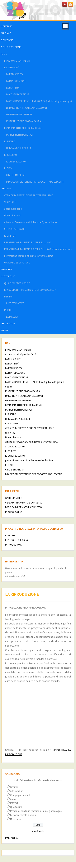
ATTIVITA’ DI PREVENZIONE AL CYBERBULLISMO (28, 195)
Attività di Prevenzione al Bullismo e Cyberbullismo (30, 222)
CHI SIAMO (6, 33)
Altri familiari (16, 791)
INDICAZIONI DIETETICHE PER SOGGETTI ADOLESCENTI (35, 181)
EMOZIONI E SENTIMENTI (17, 60)
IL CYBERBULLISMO (16, 161)
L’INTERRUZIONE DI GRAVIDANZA (23, 121)
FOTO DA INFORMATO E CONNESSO (23, 507)
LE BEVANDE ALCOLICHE (18, 148)
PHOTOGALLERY (13, 511)
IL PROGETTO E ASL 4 (16, 540)
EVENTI (4, 330)
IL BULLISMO (10, 155)
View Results (38, 831)
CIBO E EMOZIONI (15, 175)
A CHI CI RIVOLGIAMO (11, 47)
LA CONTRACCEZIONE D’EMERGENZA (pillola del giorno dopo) (39, 101)
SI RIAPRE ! (10, 202)
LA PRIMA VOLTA (14, 74)
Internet (14, 803)
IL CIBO (8, 168)
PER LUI (8, 296)
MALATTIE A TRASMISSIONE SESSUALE (24, 395)
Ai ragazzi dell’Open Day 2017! (20, 354)
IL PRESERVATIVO (15, 303)
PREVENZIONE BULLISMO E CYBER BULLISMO (27, 242)
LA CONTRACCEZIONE (17, 94)
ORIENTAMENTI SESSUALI (19, 114)
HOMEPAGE (6, 26)
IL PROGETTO (12, 535)
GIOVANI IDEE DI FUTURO (17, 262)
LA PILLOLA (12, 316)
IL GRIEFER (10, 235)
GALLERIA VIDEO (13, 498)
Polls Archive (11, 838)
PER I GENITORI (8, 323)
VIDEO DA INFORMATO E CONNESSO (23, 502)
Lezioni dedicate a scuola (23, 815)
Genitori (14, 787)
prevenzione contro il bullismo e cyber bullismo (28, 256)
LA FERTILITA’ (13, 87)
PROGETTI (6, 188)
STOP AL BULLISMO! (14, 229)
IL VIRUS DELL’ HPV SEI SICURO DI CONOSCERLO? (30, 289)
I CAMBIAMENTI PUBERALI (19, 134)
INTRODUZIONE (13, 544)
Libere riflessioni (12, 215)
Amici (13, 799)
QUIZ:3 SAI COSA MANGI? (17, 283)
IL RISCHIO (9, 141)
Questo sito (16, 807)
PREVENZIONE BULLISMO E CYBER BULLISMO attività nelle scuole (38, 249)
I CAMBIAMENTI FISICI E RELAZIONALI (23, 128)
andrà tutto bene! (13, 208)
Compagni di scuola (20, 795)
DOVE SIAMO (7, 40)
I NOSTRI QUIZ (8, 276)
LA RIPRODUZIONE (16, 81)
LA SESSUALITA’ (13, 359)
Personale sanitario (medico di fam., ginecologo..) (36, 811)
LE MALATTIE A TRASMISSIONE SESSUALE (27, 107)
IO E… (4, 53)
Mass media (16, 819)
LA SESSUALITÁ (11, 67)
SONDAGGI (6, 269)
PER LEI (8, 310)
